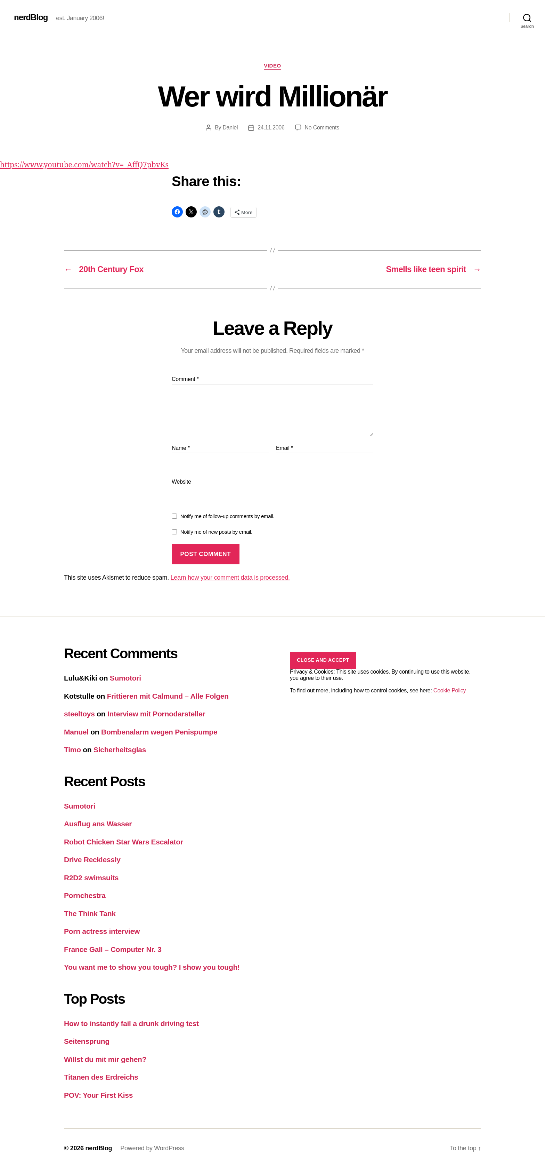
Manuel (76, 732)
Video (272, 66)
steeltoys (79, 714)
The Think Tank (90, 913)
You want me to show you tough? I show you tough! (152, 967)
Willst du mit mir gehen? (105, 1059)
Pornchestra (85, 895)
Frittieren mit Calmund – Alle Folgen (168, 696)
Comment (185, 379)
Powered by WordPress (152, 1148)
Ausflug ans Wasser (98, 824)
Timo (72, 750)
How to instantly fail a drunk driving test (131, 1023)
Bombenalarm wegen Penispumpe (159, 732)
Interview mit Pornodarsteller (156, 714)
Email (284, 448)
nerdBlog (31, 17)
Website (181, 482)
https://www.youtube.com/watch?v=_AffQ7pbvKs (84, 165)
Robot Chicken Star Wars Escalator (123, 842)
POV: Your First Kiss (98, 1095)
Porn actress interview (102, 931)
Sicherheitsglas (119, 750)
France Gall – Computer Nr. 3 (113, 949)
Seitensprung (86, 1041)
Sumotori (125, 678)
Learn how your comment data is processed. (230, 577)
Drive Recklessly (92, 860)
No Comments (322, 127)
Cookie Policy (449, 690)
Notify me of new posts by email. (216, 532)
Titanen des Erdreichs (101, 1077)
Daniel (230, 127)
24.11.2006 (271, 127)
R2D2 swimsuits (91, 878)
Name (181, 448)
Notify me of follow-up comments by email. (227, 516)
